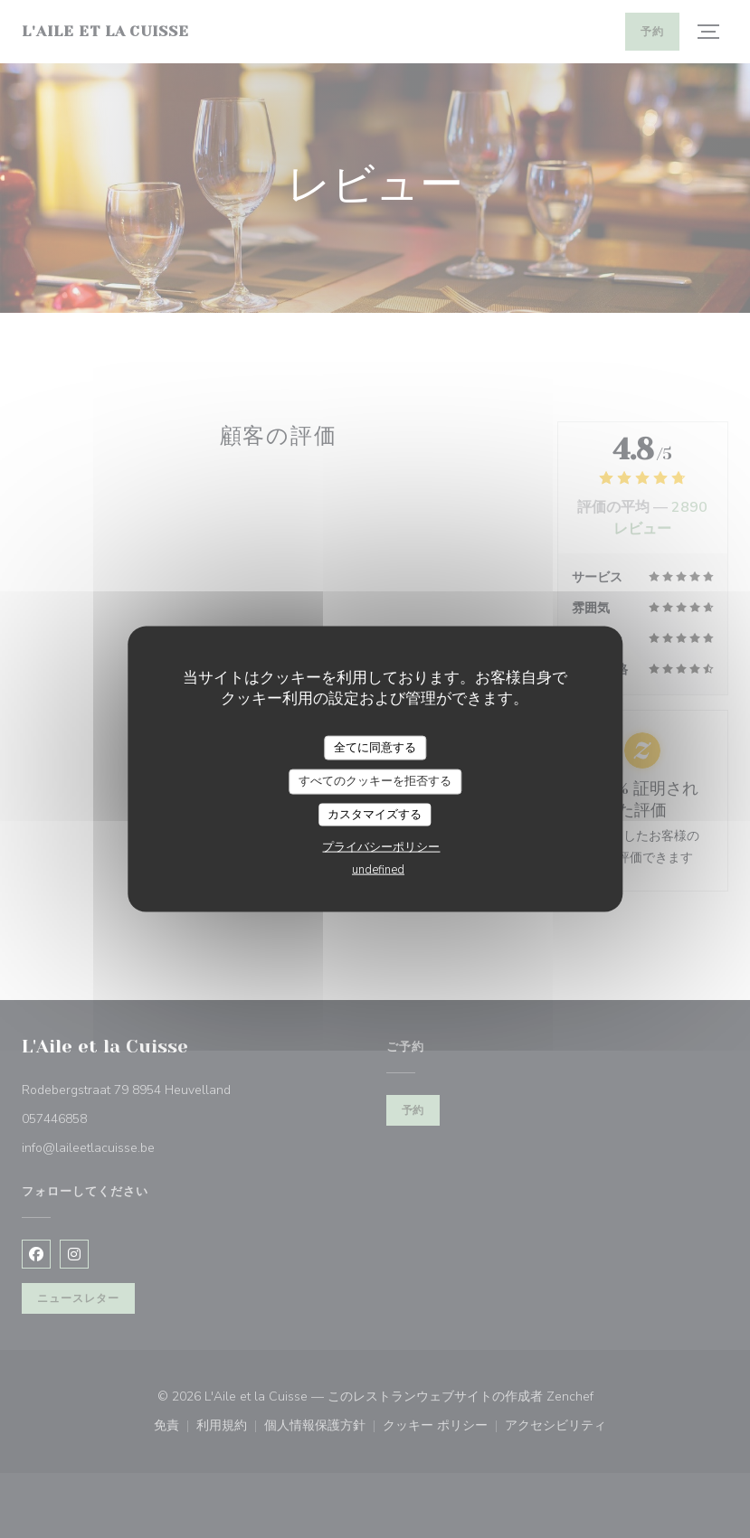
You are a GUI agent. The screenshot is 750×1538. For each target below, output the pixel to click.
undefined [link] (378, 870)
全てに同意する (375, 747)
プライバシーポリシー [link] (381, 847)
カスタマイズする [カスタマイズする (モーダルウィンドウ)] (375, 814)
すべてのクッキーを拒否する (375, 781)
